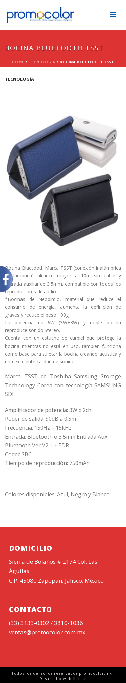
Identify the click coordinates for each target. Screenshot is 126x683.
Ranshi (80, 678)
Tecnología (42, 62)
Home (18, 62)
